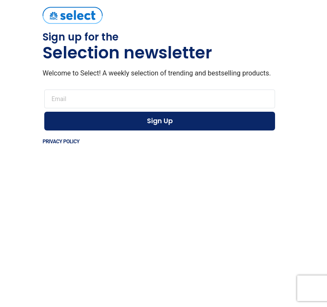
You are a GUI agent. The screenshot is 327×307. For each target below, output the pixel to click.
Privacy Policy (61, 142)
